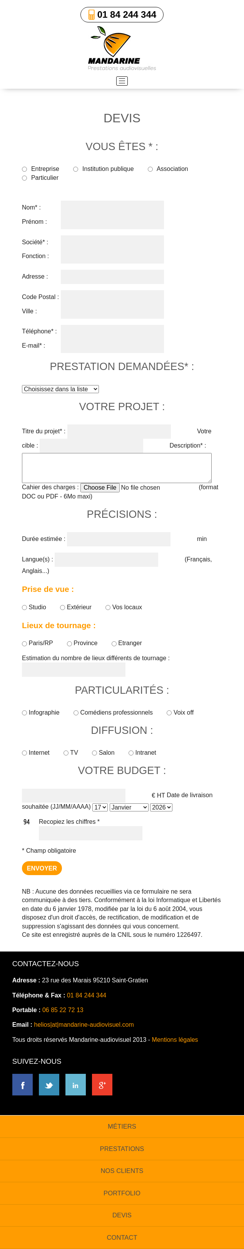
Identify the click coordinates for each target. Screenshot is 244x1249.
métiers (122, 1126)
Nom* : (31, 207)
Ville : (29, 311)
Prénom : (34, 221)
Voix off (180, 712)
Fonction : (35, 256)
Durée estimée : (43, 539)
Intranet (142, 752)
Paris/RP (38, 643)
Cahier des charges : (50, 487)
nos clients (122, 1171)
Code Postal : (40, 297)
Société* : (35, 242)
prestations (122, 1149)
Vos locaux (123, 607)
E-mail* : (33, 345)
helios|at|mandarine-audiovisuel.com (84, 1024)
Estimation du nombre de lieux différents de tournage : (96, 658)
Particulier (40, 177)
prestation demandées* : (122, 366)
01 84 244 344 (126, 14)
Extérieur (76, 607)
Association (168, 169)
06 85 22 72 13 (63, 1010)
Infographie (41, 712)
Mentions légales (175, 1039)
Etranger (127, 643)
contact (122, 1237)
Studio (35, 607)
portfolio (122, 1193)
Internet (36, 752)
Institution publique (103, 169)
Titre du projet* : (43, 431)
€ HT (158, 795)
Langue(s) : (37, 559)
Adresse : (35, 276)
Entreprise (40, 169)
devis (122, 1215)
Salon (104, 752)
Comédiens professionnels (114, 712)
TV (72, 752)
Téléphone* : (39, 331)
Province (83, 643)
